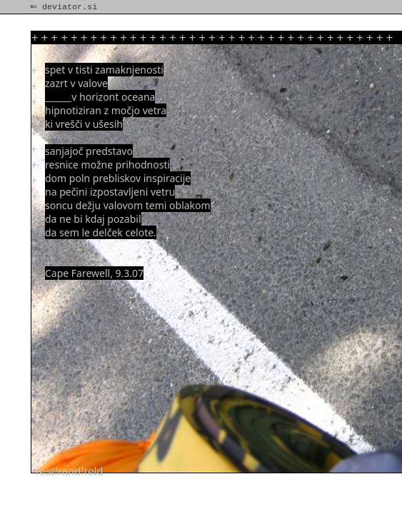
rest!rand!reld (69, 471)
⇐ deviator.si (65, 7)
